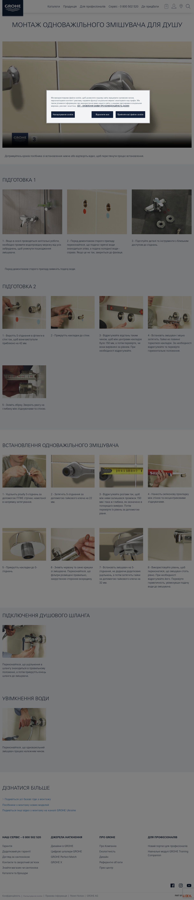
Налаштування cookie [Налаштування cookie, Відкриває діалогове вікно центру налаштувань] (63, 114)
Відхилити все (102, 114)
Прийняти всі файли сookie (130, 114)
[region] (98, 106)
